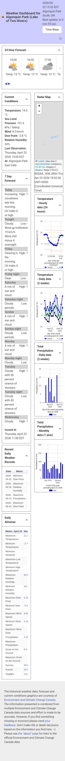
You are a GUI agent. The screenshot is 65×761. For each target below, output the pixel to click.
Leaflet (39, 161)
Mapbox (39, 170)
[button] (39, 106)
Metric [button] (19, 471)
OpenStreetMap (42, 164)
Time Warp (52, 29)
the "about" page (28, 733)
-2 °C (26, 543)
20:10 (27, 669)
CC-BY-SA (40, 167)
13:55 (27, 674)
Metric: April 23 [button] (14, 531)
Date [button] (8, 471)
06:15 (27, 665)
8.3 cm (27, 649)
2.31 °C (28, 597)
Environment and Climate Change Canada (29, 700)
